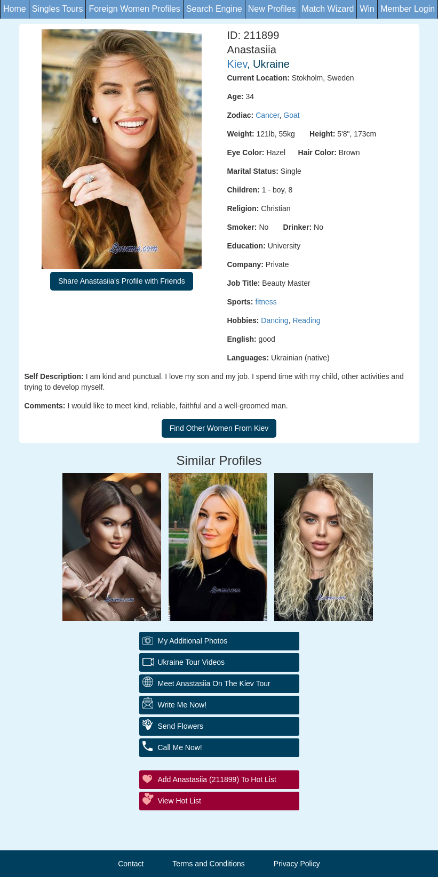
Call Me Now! (180, 747)
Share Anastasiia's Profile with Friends (121, 281)
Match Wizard (328, 8)
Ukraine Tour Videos (191, 662)
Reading (306, 320)
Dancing (274, 320)
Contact (131, 863)
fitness (265, 301)
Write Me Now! (182, 705)
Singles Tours (57, 8)
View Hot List (179, 800)
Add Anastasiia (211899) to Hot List (217, 779)
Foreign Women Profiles (134, 8)
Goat (291, 115)
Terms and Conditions (208, 863)
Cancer (267, 115)
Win (367, 8)
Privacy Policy (297, 863)
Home (14, 8)
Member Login (407, 8)
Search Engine (214, 8)
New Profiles (272, 8)
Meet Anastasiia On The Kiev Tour (214, 683)
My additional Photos (193, 641)
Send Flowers (181, 726)
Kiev (237, 64)
